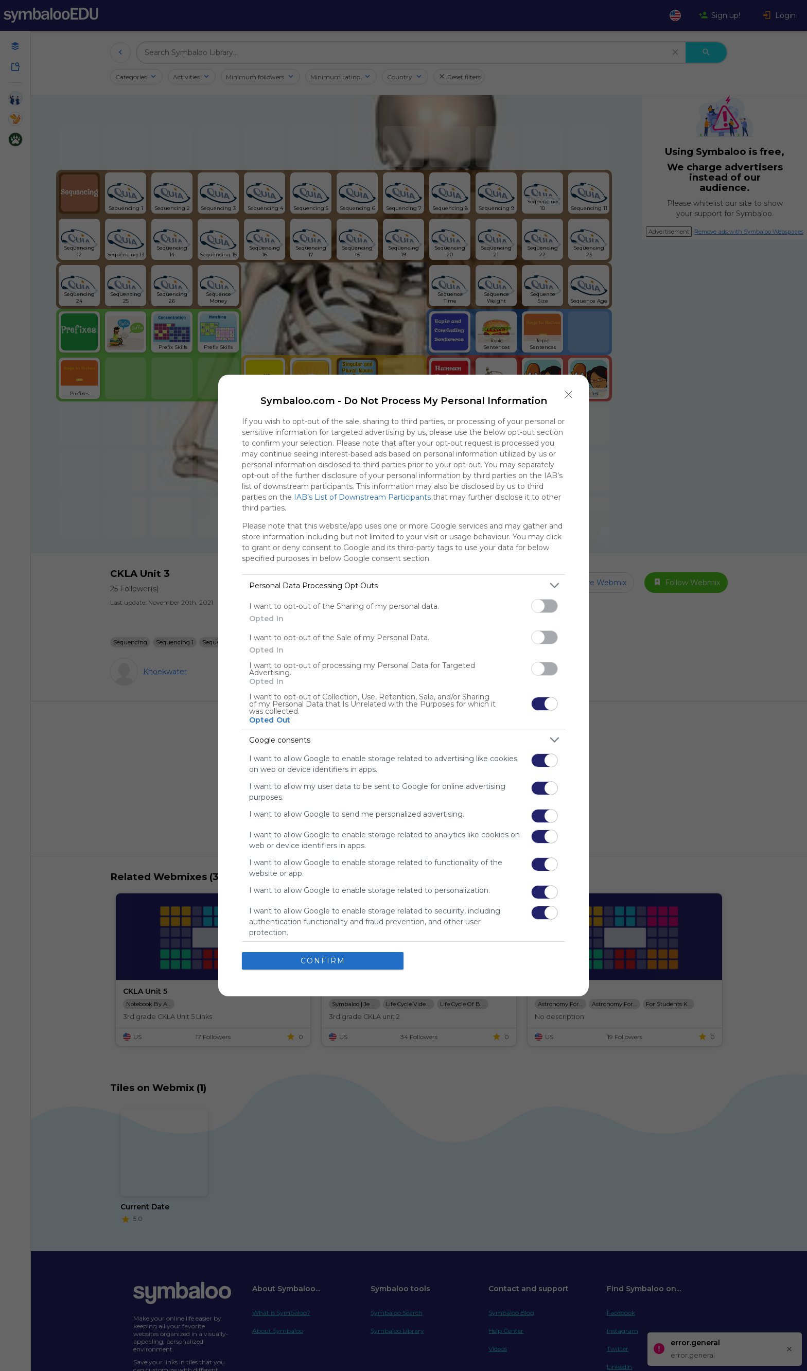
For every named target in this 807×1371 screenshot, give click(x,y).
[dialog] (403, 685)
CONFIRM (323, 960)
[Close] (568, 395)
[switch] (544, 606)
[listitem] (403, 585)
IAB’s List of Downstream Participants (362, 497)
